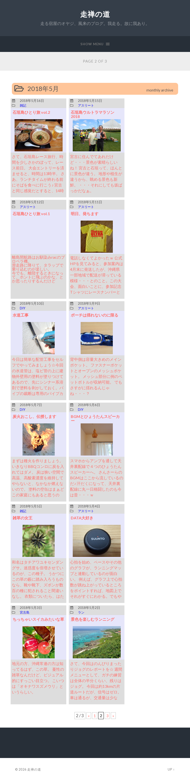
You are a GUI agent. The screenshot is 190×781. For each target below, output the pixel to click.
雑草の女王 (23, 517)
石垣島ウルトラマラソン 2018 (94, 114)
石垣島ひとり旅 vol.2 (32, 112)
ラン (81, 613)
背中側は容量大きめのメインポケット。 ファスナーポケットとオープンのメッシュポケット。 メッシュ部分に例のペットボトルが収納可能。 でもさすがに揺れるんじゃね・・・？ (95, 376)
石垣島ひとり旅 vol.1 (32, 213)
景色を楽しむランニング (94, 619)
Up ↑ (171, 769)
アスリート (86, 106)
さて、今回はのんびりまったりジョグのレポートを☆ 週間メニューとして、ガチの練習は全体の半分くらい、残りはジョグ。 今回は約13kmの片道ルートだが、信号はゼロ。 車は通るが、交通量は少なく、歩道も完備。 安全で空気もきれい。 (96, 686)
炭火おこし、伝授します (36, 416)
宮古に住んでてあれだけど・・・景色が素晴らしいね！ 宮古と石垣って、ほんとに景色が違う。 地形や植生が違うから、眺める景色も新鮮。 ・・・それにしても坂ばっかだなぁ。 (95, 173)
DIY (22, 308)
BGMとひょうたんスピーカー (96, 418)
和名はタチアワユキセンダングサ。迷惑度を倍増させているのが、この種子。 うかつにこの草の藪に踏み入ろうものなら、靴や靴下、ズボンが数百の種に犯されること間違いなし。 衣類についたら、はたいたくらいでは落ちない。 (37, 584)
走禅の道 (95, 14)
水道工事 (21, 315)
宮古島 (25, 613)
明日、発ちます (85, 213)
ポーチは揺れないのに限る (96, 315)
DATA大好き (83, 517)
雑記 (23, 106)
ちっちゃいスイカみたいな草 (38, 621)
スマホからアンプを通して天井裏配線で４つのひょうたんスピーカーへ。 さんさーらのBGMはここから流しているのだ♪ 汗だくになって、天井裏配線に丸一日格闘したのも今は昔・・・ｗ (96, 477)
